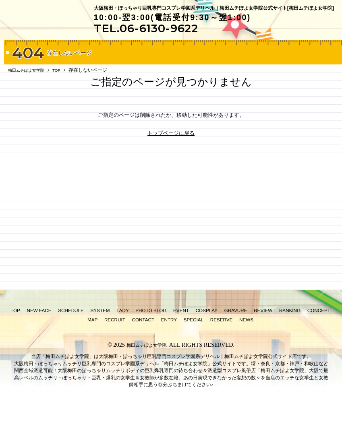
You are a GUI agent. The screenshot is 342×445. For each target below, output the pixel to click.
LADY (122, 345)
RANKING (290, 345)
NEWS (246, 355)
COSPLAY (207, 345)
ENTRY (169, 355)
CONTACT (143, 355)
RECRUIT (114, 355)
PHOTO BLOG (150, 345)
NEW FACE (39, 345)
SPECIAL (193, 355)
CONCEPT (318, 345)
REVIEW (263, 345)
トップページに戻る (171, 168)
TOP (15, 345)
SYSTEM (100, 345)
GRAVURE (235, 345)
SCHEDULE (71, 345)
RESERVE (221, 355)
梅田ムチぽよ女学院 (146, 380)
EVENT (181, 345)
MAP (92, 355)
